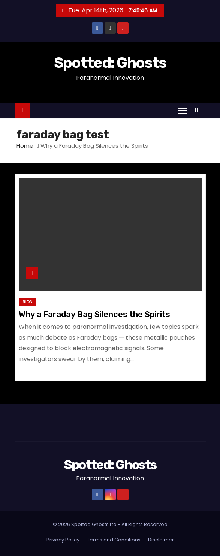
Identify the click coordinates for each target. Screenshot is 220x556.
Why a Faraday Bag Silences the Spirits (94, 314)
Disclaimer (161, 539)
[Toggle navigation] (183, 110)
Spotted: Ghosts (110, 63)
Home (24, 146)
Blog (27, 302)
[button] (198, 110)
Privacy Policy (62, 539)
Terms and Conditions (114, 539)
